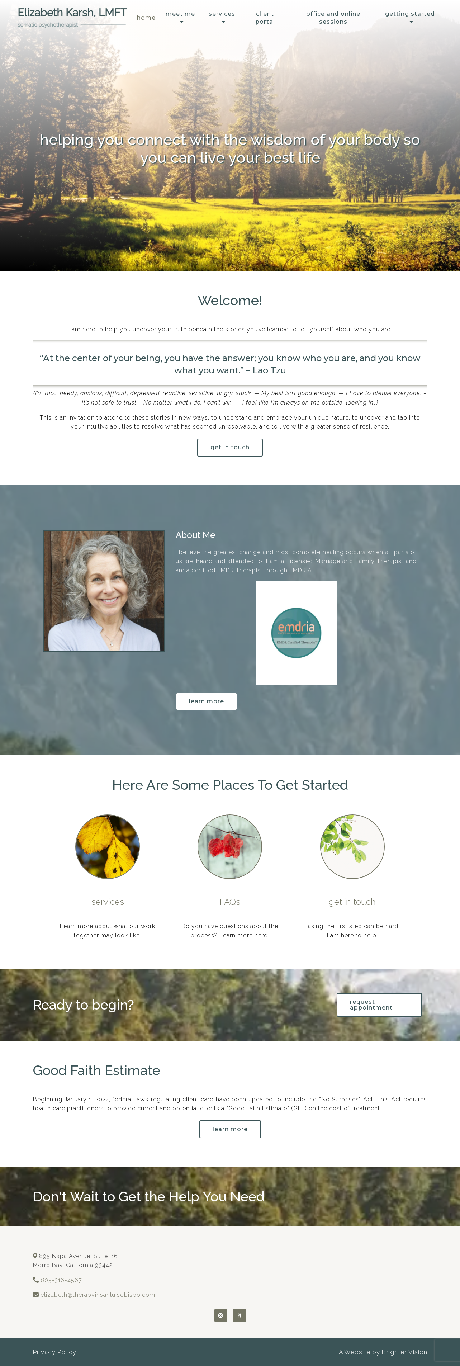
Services (222, 13)
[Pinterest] (239, 1315)
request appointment (371, 1004)
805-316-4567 (61, 1280)
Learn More (206, 701)
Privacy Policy (54, 1352)
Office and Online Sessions (333, 17)
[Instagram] (220, 1315)
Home (146, 17)
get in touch (230, 447)
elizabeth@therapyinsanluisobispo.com (98, 1294)
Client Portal (265, 17)
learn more (230, 1129)
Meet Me (180, 13)
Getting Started (410, 13)
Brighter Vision (404, 1352)
